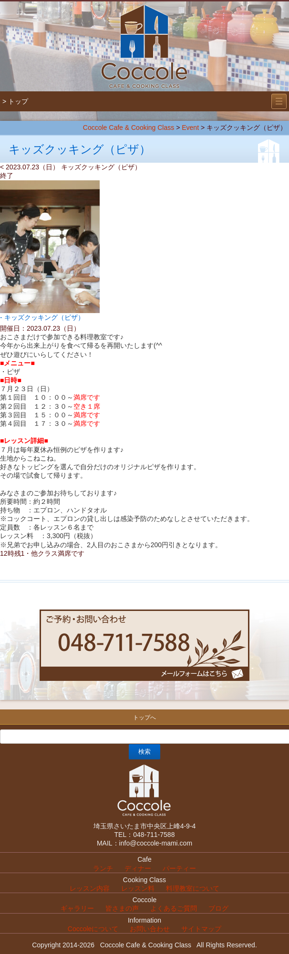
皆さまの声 (122, 908)
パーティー (179, 868)
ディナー (137, 868)
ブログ (218, 908)
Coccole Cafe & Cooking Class (128, 127)
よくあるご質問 (173, 908)
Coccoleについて (93, 929)
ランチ (103, 868)
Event (190, 127)
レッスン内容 (90, 888)
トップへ (144, 717)
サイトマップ (201, 929)
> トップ (15, 101)
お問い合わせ (150, 929)
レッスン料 (138, 888)
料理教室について (192, 888)
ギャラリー (77, 908)
